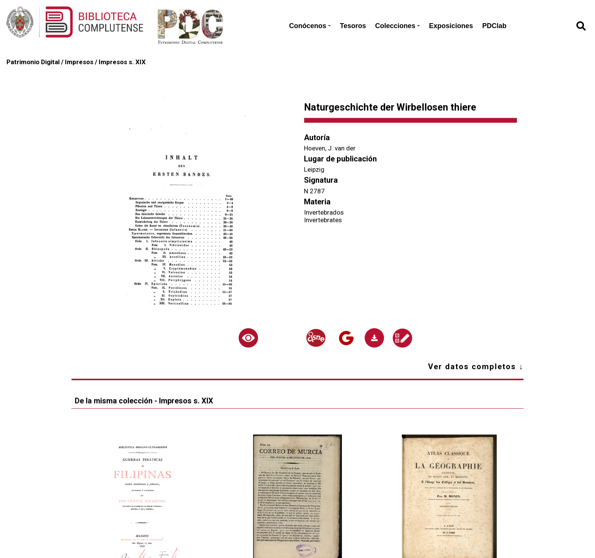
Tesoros (353, 26)
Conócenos (310, 26)
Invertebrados (324, 212)
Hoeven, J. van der (330, 148)
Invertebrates (323, 220)
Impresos (79, 62)
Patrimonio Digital (33, 62)
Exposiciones (451, 26)
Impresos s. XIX (122, 62)
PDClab (494, 26)
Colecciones (397, 26)
